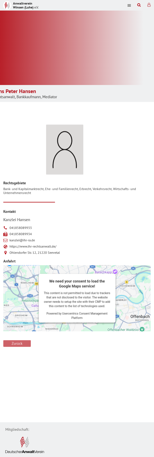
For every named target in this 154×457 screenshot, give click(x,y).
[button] (129, 5)
